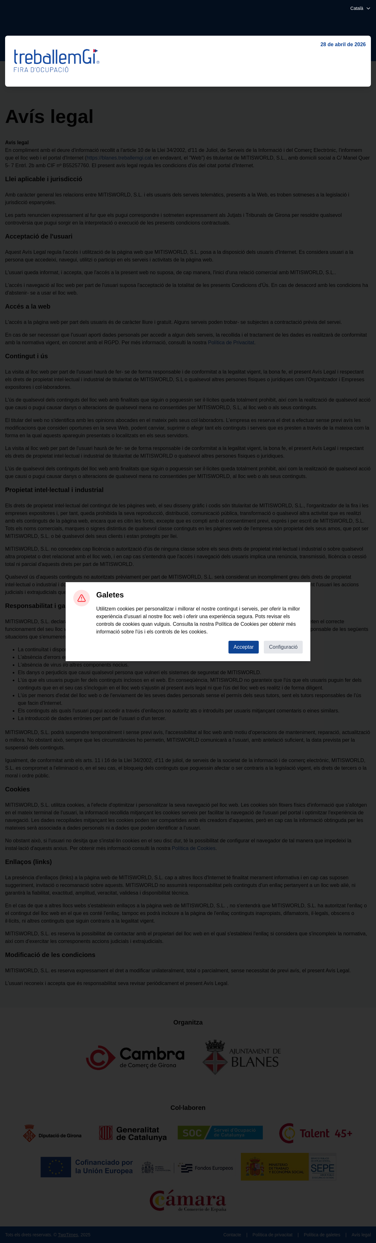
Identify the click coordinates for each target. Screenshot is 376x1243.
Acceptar (244, 647)
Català (361, 8)
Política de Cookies (237, 624)
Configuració (283, 647)
